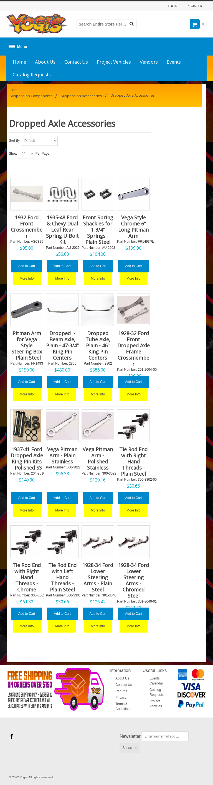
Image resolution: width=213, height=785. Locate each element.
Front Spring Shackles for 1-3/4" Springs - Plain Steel (98, 229)
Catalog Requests (32, 74)
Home (19, 62)
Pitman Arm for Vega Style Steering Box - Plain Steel (26, 345)
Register (194, 5)
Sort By (14, 140)
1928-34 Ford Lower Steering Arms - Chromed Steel (133, 580)
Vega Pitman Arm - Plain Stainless (62, 455)
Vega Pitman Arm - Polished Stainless (98, 458)
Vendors (149, 62)
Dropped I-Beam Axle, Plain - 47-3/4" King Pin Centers (62, 345)
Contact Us (76, 62)
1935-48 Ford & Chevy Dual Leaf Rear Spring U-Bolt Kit (62, 229)
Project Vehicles (114, 62)
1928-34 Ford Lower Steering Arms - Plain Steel (97, 577)
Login (172, 5)
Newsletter (130, 736)
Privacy (120, 697)
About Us (45, 62)
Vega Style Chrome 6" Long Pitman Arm (133, 226)
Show (13, 154)
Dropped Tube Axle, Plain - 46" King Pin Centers (97, 345)
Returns (121, 691)
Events (174, 62)
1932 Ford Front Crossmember (26, 226)
